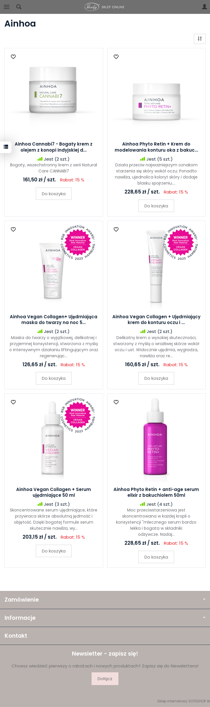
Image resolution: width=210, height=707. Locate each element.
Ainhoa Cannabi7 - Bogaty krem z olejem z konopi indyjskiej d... (53, 147)
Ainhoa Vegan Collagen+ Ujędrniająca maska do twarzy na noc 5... (53, 319)
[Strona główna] (105, 7)
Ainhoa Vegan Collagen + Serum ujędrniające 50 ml (53, 492)
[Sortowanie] (200, 39)
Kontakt (16, 636)
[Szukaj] (18, 7)
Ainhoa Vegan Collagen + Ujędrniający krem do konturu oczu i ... (156, 319)
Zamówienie (105, 600)
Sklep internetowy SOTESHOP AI (183, 701)
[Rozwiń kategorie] (6, 7)
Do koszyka (54, 194)
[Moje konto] (204, 7)
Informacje (105, 618)
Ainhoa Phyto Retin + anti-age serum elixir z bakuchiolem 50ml (156, 492)
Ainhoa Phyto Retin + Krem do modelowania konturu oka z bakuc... (156, 147)
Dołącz (105, 679)
